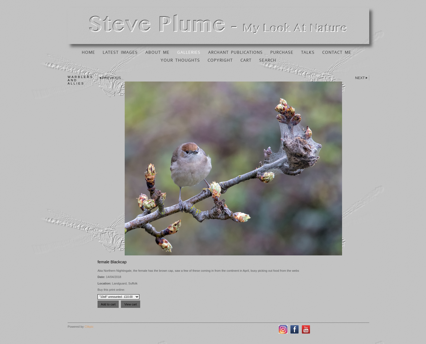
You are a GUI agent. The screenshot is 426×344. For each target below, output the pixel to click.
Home (88, 52)
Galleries (189, 52)
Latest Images (120, 52)
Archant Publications (235, 52)
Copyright (220, 60)
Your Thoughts (180, 60)
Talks (308, 52)
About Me (157, 52)
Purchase (281, 52)
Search (267, 60)
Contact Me (336, 52)
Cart (246, 60)
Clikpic (88, 326)
